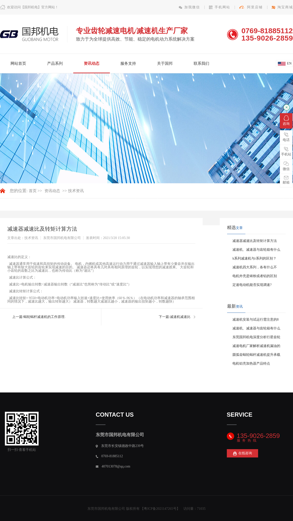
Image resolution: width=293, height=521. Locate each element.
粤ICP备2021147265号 (160, 508)
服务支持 (128, 63)
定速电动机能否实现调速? (252, 285)
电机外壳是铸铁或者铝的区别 (254, 276)
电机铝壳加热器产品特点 (251, 363)
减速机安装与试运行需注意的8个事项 (255, 321)
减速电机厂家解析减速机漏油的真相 (256, 347)
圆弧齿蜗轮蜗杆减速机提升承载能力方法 (256, 356)
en (289, 63)
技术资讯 (76, 191)
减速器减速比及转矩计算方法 (254, 241)
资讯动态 (91, 63)
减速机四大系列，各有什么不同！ (254, 268)
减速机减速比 (180, 317)
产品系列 (55, 63)
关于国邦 (165, 63)
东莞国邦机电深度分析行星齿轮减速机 (256, 338)
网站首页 (18, 63)
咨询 (286, 120)
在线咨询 (242, 453)
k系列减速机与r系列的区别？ (254, 258)
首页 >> (35, 191)
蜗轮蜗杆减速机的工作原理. (44, 317)
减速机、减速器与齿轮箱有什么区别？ (256, 251)
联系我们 (201, 63)
